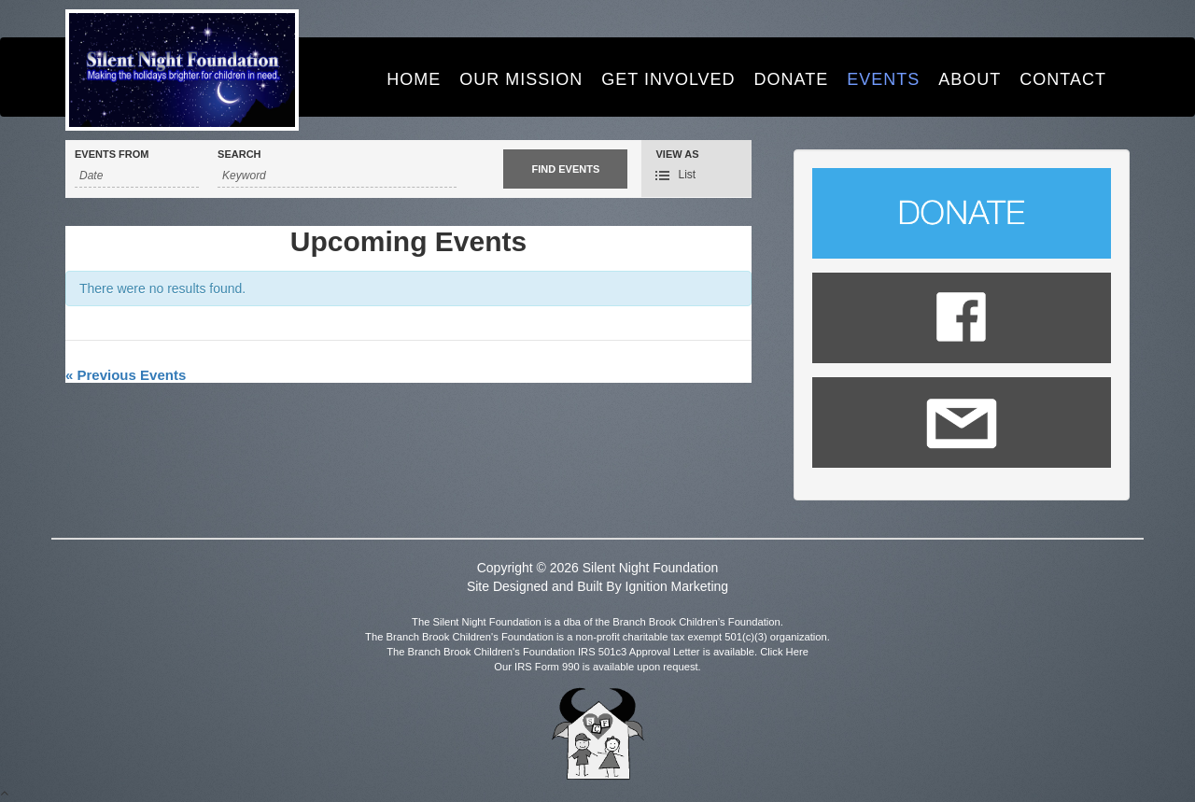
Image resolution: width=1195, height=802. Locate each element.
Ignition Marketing (677, 586)
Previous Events (125, 375)
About (969, 79)
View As (676, 154)
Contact (1062, 79)
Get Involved (668, 79)
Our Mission (521, 79)
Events (883, 79)
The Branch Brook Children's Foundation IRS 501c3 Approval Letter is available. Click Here (597, 651)
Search (239, 154)
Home (414, 79)
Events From (111, 154)
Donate (791, 79)
